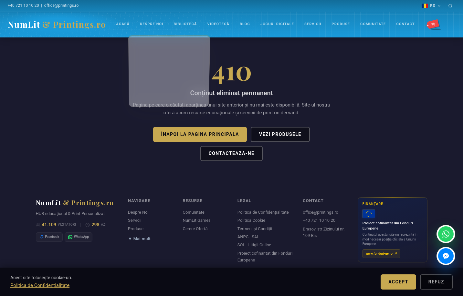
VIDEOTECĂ (218, 24)
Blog (245, 24)
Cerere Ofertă (195, 228)
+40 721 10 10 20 (23, 5)
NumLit (57, 24)
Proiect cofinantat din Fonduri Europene (265, 256)
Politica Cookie (251, 220)
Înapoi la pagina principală (200, 134)
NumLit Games (196, 220)
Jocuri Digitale (277, 24)
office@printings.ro (61, 5)
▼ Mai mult (139, 238)
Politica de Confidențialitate (39, 285)
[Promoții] (434, 24)
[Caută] (450, 5)
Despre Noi (151, 24)
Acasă (123, 24)
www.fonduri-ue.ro (379, 253)
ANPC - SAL (248, 236)
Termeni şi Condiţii (254, 228)
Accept (398, 281)
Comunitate (373, 24)
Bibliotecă (185, 24)
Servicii (312, 24)
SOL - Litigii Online (254, 244)
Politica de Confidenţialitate (263, 212)
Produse (340, 24)
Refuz (436, 281)
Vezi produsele (280, 134)
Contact (405, 24)
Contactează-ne (232, 153)
